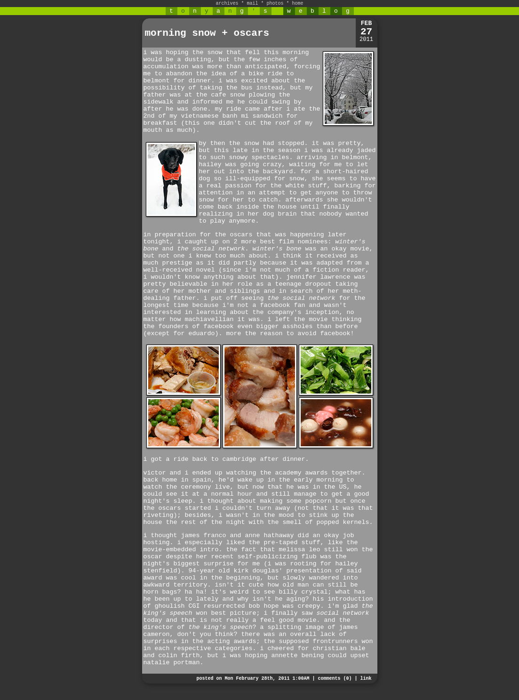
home (297, 3)
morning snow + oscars (207, 33)
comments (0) (334, 678)
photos (275, 3)
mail (252, 3)
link (365, 678)
